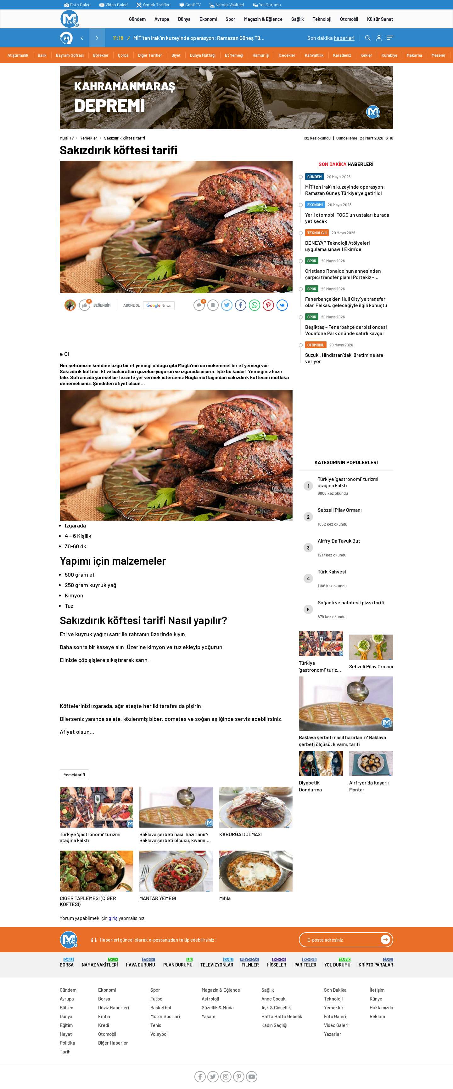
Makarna (414, 55)
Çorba (123, 55)
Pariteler (305, 962)
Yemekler (88, 137)
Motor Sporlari (165, 1016)
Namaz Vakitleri (227, 5)
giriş (113, 918)
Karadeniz (342, 55)
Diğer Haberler (113, 1043)
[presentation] (81, 37)
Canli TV (190, 5)
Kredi (103, 1025)
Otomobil (349, 19)
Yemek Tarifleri (154, 5)
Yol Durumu (267, 5)
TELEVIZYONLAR (216, 962)
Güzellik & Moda (218, 1007)
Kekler (366, 55)
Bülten (66, 1007)
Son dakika (331, 38)
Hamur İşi (261, 55)
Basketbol (160, 1007)
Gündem (137, 19)
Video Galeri (113, 5)
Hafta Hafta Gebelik (281, 1016)
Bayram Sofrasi (70, 55)
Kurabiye (389, 55)
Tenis (155, 1025)
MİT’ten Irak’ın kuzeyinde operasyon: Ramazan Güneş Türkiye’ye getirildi (199, 38)
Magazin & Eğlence (263, 19)
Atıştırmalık (18, 55)
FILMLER (250, 962)
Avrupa (161, 19)
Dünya (184, 19)
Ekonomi (208, 19)
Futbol (157, 998)
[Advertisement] (31, 160)
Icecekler (287, 55)
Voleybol (159, 1034)
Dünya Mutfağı (202, 55)
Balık (42, 55)
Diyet (176, 55)
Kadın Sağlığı (274, 1025)
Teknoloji (322, 19)
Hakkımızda (381, 1007)
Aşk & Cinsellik (276, 1007)
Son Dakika (335, 990)
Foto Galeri (77, 5)
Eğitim (66, 1025)
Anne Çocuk (273, 998)
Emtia (104, 1016)
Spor (230, 19)
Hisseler (276, 962)
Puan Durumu (178, 962)
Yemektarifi (74, 774)
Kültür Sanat (380, 19)
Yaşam (208, 1016)
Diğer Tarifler (150, 55)
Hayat (66, 1034)
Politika (67, 1043)
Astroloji (210, 998)
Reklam (377, 1016)
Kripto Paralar (376, 962)
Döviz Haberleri (113, 1007)
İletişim (377, 990)
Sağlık (297, 19)
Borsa (67, 962)
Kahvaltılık (314, 55)
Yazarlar (332, 1034)
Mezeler (438, 55)
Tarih (65, 1051)
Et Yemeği (234, 55)
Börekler (101, 55)
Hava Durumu (140, 962)
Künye (376, 998)
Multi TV (67, 137)
